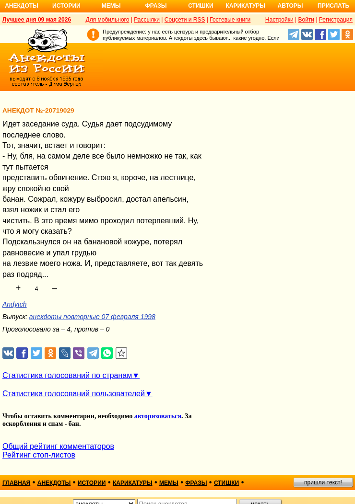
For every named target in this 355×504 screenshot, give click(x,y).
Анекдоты (21, 5)
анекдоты (54, 483)
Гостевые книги (230, 19)
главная (16, 483)
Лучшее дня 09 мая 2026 (36, 19)
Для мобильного (108, 19)
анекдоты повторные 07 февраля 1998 (92, 317)
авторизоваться (157, 416)
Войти (306, 19)
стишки (226, 483)
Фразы (155, 5)
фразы (196, 483)
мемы (168, 483)
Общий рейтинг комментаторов (58, 446)
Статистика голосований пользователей (73, 393)
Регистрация (336, 19)
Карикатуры (245, 5)
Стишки (200, 5)
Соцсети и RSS (185, 19)
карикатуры (133, 483)
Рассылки (147, 19)
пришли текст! (323, 482)
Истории (66, 5)
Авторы (290, 5)
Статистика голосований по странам (67, 375)
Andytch (14, 304)
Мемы (111, 5)
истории (92, 483)
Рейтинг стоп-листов (38, 455)
